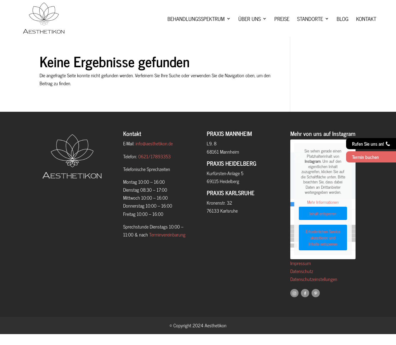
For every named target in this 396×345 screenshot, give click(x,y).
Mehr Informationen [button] (323, 213)
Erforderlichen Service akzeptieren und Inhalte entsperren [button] (323, 248)
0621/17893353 (154, 167)
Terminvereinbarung (167, 245)
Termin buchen (365, 157)
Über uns (249, 25)
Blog (342, 25)
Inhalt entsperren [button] (322, 224)
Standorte (310, 25)
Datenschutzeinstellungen (313, 290)
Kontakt (366, 25)
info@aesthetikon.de (154, 154)
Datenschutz (301, 282)
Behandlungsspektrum (196, 25)
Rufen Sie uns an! (371, 143)
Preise (281, 25)
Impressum (300, 274)
